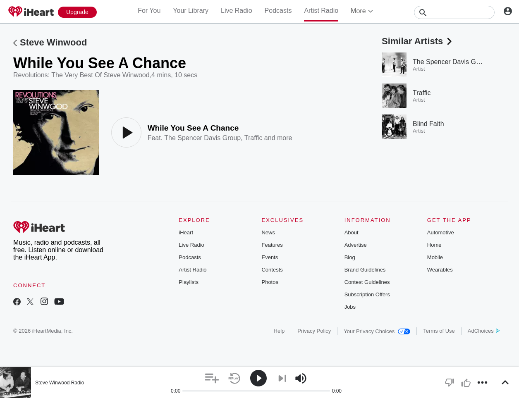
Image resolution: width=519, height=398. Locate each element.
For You (149, 10)
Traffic (253, 137)
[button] (212, 378)
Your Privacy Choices (377, 331)
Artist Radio (321, 10)
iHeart (186, 232)
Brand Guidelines (365, 270)
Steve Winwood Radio (59, 383)
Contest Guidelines (367, 282)
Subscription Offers (367, 294)
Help (279, 331)
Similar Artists (418, 41)
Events (269, 257)
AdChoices (484, 331)
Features (271, 245)
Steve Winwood (53, 42)
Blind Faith (428, 123)
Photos (269, 282)
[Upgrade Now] (77, 12)
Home (434, 245)
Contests (271, 270)
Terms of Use (439, 331)
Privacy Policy (314, 331)
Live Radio (236, 10)
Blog (349, 257)
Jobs (350, 307)
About (351, 232)
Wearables (440, 270)
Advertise (355, 245)
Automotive (440, 232)
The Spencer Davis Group (202, 137)
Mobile (435, 257)
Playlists (189, 282)
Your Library (190, 10)
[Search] (454, 12)
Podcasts (278, 10)
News (268, 232)
